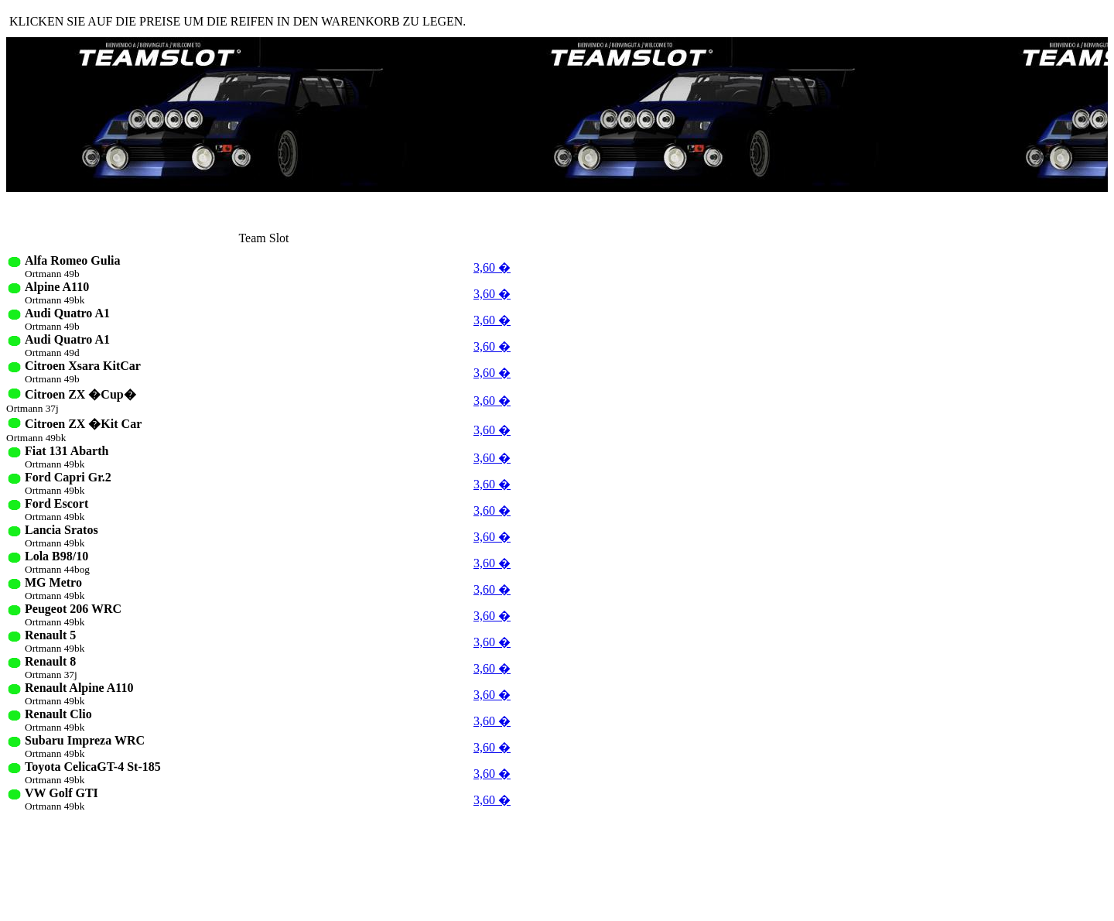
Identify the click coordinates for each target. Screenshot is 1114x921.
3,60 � (492, 267)
